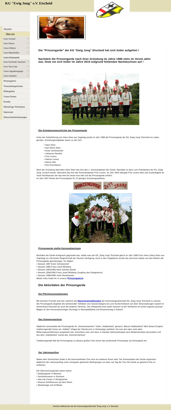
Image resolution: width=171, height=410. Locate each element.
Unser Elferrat (8, 43)
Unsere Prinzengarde (11, 57)
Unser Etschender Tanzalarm (14, 62)
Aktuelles (8, 29)
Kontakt (7, 102)
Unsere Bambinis (10, 76)
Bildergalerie (9, 91)
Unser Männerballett (11, 53)
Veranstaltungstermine (13, 86)
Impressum (8, 112)
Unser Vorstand (9, 39)
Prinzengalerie (10, 81)
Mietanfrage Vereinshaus (14, 107)
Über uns (10, 34)
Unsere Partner (10, 96)
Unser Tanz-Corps (10, 67)
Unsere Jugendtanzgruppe (13, 71)
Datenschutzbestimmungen (15, 117)
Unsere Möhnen (9, 48)
